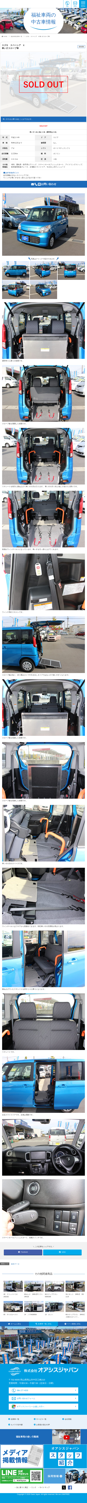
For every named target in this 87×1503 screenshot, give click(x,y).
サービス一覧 (41, 1419)
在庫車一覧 (15, 1419)
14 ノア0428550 (31, 1314)
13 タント (49, 1314)
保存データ (15, 1264)
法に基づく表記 (22, 1488)
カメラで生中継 (17, 1425)
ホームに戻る (14, 1324)
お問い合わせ (43, 184)
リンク (33, 1488)
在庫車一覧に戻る (43, 1324)
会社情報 (68, 1419)
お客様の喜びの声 (43, 1425)
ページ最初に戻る (73, 1324)
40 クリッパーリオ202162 (13, 1294)
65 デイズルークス (11, 1314)
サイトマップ (44, 1488)
